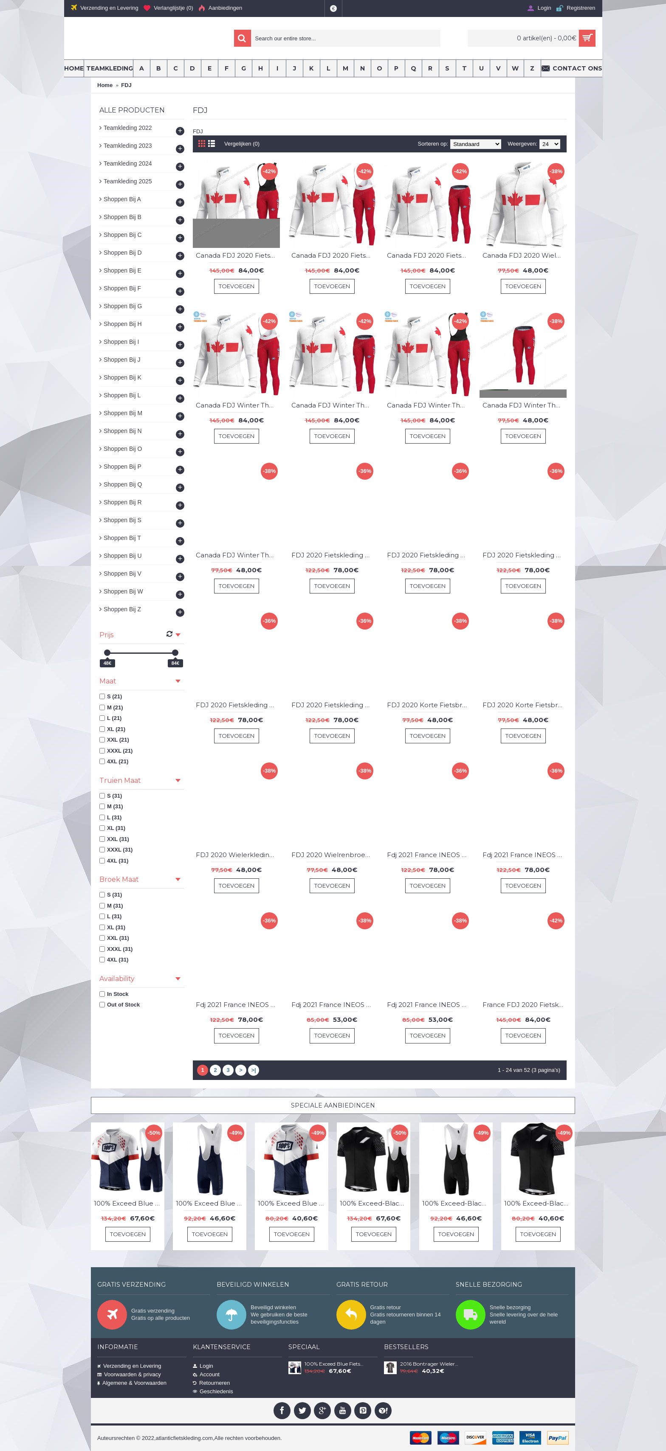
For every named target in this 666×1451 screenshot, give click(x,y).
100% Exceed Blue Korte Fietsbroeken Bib (211, 1203)
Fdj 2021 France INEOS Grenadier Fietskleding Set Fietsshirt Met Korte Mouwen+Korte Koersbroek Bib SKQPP (525, 855)
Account (206, 1374)
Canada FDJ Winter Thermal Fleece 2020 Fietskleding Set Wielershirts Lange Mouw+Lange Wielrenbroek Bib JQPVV (333, 405)
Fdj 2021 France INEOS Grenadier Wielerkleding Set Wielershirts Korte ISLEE (333, 1005)
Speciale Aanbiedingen (333, 1105)
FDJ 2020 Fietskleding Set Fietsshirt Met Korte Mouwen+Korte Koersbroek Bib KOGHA (333, 555)
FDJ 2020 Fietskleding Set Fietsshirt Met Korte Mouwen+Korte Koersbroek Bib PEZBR (429, 555)
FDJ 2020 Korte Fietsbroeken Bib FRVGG (429, 705)
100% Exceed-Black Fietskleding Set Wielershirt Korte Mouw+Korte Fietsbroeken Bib (375, 1203)
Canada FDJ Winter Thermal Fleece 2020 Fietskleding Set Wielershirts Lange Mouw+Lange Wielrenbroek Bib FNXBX (238, 405)
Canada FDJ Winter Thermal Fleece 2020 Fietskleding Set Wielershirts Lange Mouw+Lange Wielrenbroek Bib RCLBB (429, 405)
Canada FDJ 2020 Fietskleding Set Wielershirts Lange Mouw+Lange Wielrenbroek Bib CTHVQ (238, 255)
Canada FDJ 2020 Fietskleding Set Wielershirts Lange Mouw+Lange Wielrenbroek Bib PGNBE (333, 255)
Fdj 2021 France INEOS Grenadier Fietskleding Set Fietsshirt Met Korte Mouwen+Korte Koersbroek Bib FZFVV (429, 855)
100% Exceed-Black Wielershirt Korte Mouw (539, 1203)
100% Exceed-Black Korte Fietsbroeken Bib (457, 1203)
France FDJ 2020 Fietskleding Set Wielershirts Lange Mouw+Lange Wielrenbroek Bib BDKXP (525, 1005)
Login (203, 1366)
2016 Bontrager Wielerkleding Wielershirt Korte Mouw (430, 1364)
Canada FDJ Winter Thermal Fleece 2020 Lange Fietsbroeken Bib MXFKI (525, 405)
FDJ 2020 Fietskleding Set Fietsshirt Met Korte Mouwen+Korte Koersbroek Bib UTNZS (333, 705)
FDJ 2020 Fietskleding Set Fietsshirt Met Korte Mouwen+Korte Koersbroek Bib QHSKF (238, 705)
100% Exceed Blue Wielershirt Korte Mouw (293, 1203)
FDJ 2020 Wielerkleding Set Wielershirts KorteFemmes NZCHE (238, 855)
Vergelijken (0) (242, 144)
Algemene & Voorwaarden (131, 1383)
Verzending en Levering (129, 1366)
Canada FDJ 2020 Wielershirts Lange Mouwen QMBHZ (525, 255)
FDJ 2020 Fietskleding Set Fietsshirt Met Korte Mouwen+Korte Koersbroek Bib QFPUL (525, 555)
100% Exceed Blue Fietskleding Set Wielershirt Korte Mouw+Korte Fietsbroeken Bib (129, 1203)
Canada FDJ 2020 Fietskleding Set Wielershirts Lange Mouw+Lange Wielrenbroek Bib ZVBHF (429, 255)
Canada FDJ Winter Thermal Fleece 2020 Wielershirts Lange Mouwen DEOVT (238, 555)
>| (253, 1070)
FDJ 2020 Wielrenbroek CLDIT (333, 855)
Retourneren (211, 1383)
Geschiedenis (213, 1391)
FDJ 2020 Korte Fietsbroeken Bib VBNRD (525, 705)
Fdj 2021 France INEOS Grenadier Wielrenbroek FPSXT (429, 1005)
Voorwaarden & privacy (129, 1374)
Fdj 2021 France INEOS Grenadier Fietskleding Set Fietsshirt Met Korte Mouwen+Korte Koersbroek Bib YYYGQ (238, 1005)
